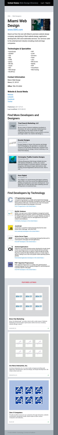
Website (10, 95)
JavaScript (18, 226)
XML (9, 57)
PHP (32, 65)
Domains (33, 55)
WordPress (11, 71)
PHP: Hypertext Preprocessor (24, 263)
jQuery (10, 61)
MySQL (33, 63)
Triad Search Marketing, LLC (28, 123)
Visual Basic (34, 67)
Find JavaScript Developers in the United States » (27, 231)
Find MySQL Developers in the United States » (26, 221)
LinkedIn (10, 97)
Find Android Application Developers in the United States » (29, 258)
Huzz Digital (22, 175)
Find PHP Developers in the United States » (25, 269)
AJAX (33, 53)
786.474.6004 (17, 86)
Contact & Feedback (29, 432)
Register (47, 3)
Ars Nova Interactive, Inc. (18, 366)
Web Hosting (35, 69)
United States (23, 3)
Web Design (12, 69)
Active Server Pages (21, 236)
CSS (9, 55)
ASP (32, 51)
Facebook (11, 99)
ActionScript (12, 51)
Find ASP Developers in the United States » (25, 241)
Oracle (10, 65)
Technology (20, 432)
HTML (10, 59)
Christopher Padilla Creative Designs (31, 157)
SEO (9, 67)
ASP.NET (11, 53)
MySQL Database (20, 211)
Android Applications (21, 247)
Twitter (10, 101)
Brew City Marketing (16, 319)
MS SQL (10, 63)
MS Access (34, 61)
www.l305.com (15, 29)
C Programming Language (23, 198)
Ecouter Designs (24, 140)
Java (32, 59)
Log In (42, 3)
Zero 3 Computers (15, 412)
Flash (32, 57)
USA (9, 16)
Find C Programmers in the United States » (25, 206)
